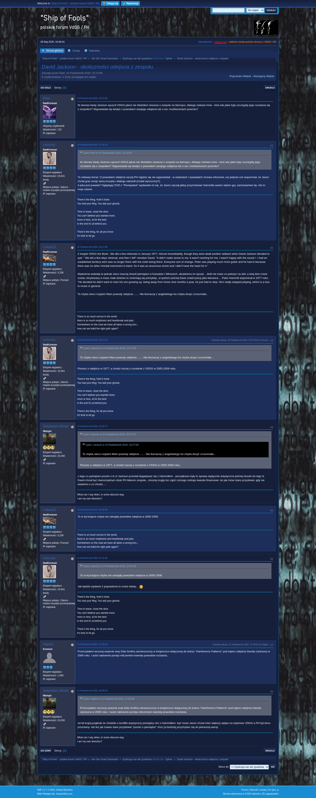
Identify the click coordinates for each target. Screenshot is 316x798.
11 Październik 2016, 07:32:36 (92, 558)
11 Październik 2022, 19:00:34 (92, 690)
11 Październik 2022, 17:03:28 (92, 644)
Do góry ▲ (274, 790)
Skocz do (223, 766)
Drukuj (270, 88)
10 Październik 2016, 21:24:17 (92, 426)
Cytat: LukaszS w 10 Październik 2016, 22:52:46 (109, 566)
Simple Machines (64, 790)
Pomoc (244, 790)
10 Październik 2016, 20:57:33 (92, 340)
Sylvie (168, 58)
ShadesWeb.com (64, 794)
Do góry (46, 751)
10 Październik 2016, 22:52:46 (92, 509)
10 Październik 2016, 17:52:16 (92, 144)
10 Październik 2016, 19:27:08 (92, 247)
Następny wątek (264, 76)
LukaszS (49, 247)
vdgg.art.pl (220, 41)
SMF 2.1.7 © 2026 (46, 790)
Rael (46, 98)
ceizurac (49, 145)
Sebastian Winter (56, 426)
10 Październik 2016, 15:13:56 (92, 98)
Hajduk (48, 644)
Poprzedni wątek (240, 76)
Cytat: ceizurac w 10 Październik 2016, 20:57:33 (109, 434)
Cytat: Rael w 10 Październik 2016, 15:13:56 (107, 153)
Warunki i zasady (258, 790)
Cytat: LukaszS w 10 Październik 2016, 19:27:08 (109, 348)
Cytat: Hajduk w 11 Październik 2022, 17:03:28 (108, 698)
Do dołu (46, 88)
